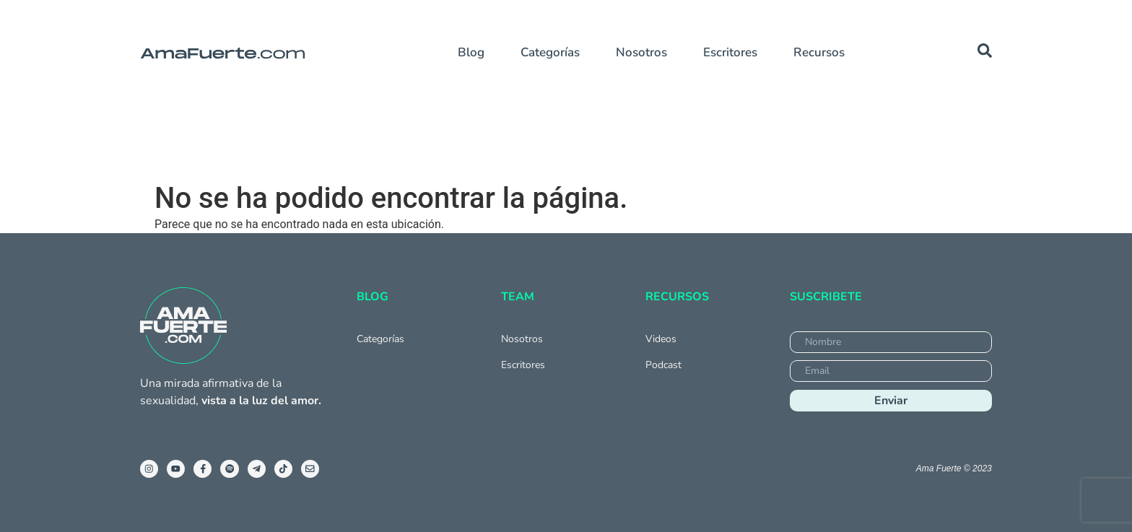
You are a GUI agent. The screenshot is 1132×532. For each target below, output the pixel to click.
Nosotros (641, 52)
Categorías (550, 52)
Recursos (819, 52)
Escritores (730, 52)
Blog (471, 52)
